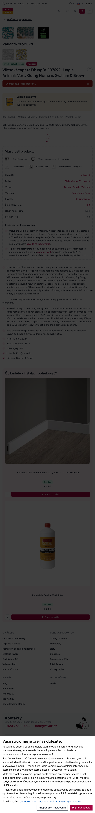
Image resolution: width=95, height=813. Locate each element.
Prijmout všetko (81, 807)
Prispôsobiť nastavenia (52, 807)
